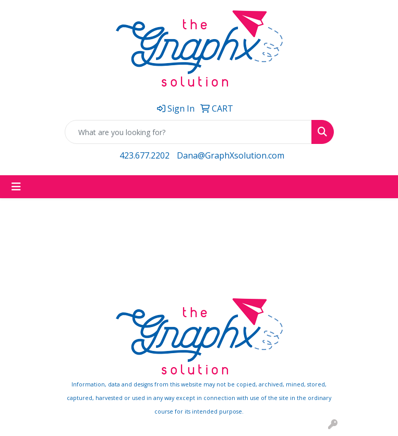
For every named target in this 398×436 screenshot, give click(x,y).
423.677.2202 (144, 155)
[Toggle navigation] (16, 186)
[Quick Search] (188, 132)
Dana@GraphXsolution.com (230, 155)
